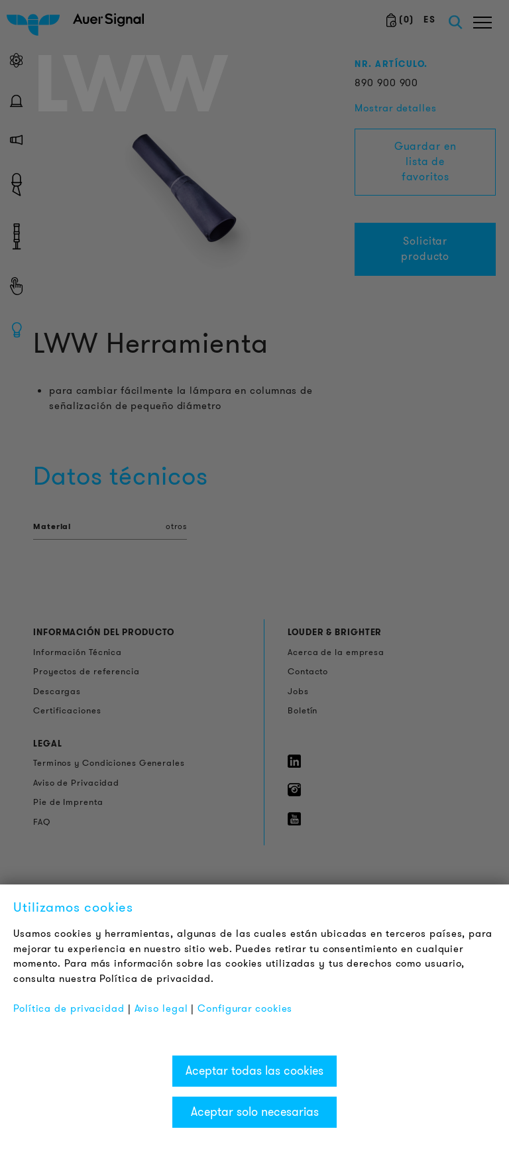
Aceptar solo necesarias (255, 1112)
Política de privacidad (69, 1008)
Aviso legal (161, 1008)
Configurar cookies (245, 1008)
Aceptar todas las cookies (254, 1070)
